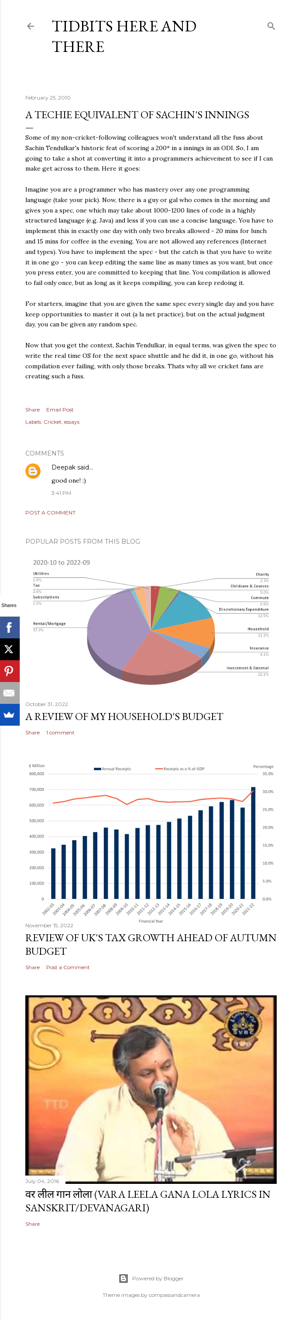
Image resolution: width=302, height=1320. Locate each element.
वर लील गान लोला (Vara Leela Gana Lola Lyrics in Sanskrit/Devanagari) (148, 1200)
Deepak (63, 467)
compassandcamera (174, 1295)
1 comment (60, 732)
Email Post (60, 409)
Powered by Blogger (151, 1278)
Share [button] (32, 409)
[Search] (271, 24)
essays (71, 421)
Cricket (53, 421)
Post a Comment (50, 512)
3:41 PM (61, 493)
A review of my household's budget (124, 716)
